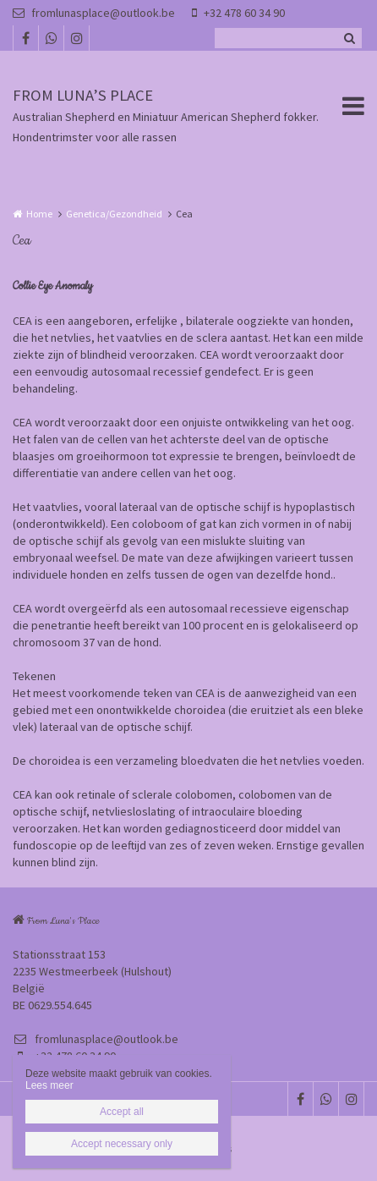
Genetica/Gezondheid (114, 213)
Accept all (122, 1112)
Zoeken (349, 38)
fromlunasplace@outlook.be (94, 12)
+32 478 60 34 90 (238, 12)
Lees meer (49, 1085)
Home (39, 213)
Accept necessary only (121, 1144)
